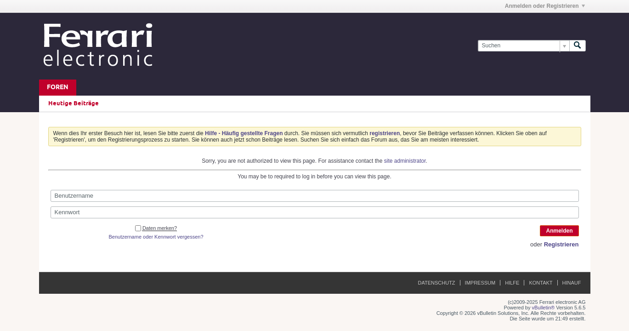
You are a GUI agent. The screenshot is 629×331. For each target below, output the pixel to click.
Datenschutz (436, 282)
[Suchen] (523, 45)
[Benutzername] (315, 196)
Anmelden (559, 231)
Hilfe (512, 282)
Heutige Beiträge (73, 103)
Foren (57, 87)
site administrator (405, 161)
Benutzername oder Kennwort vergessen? (155, 237)
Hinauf (571, 282)
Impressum (480, 282)
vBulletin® (543, 307)
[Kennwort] (315, 212)
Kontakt (540, 282)
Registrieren (561, 244)
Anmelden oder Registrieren (545, 6)
